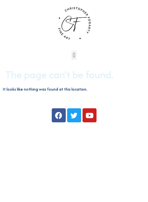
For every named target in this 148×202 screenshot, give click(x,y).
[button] (74, 55)
